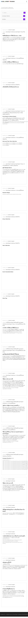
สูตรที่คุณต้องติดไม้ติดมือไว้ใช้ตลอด (11, 354)
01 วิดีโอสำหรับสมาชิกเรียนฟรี (12, 322)
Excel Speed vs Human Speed (9, 116)
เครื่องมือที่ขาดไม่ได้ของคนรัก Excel (11, 87)
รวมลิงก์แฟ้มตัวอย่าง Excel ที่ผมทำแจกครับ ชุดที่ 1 (14, 536)
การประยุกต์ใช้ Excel (19, 58)
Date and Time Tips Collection (10, 141)
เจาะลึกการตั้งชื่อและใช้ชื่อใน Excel (11, 62)
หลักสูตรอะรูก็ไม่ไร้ (7, 562)
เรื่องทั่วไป (5, 59)
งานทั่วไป (11, 165)
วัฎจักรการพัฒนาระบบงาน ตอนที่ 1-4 (11, 405)
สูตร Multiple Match (7, 167)
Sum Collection (6, 245)
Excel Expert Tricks (19, 31)
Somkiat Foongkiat (11, 29)
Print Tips (5, 298)
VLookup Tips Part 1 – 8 (8, 458)
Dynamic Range (6, 192)
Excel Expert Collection (10, 31)
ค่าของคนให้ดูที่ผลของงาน (9, 588)
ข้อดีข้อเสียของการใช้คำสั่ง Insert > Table (12, 35)
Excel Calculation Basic (8, 271)
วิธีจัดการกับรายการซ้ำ (8, 379)
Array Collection (6, 219)
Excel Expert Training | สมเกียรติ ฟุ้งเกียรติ (20, 614)
